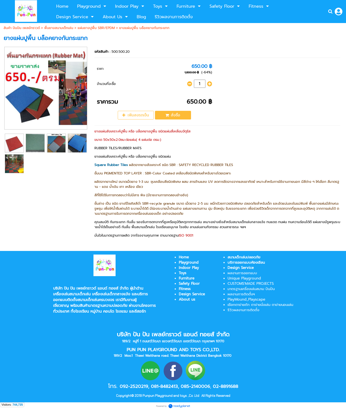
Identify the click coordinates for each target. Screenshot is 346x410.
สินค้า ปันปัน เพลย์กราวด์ (22, 27)
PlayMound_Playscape (246, 299)
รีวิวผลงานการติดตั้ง (243, 310)
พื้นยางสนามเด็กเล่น (58, 27)
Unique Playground (244, 278)
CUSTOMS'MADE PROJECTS (251, 283)
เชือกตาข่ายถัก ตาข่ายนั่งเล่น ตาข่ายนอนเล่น (260, 304)
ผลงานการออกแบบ (242, 273)
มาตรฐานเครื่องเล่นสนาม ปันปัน (251, 288)
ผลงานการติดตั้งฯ (241, 294)
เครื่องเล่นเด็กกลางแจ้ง (111, 294)
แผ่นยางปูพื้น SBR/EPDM (96, 27)
